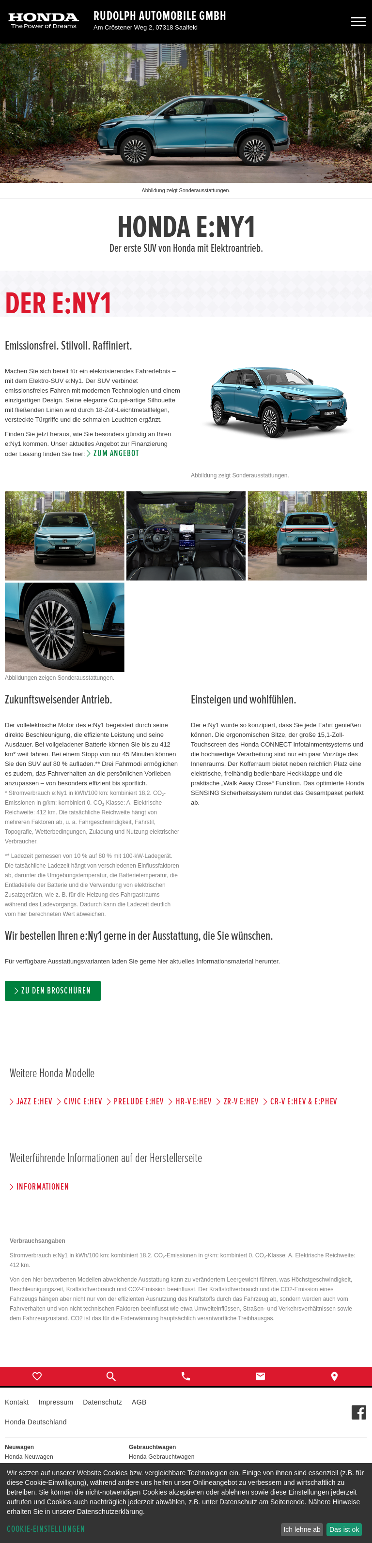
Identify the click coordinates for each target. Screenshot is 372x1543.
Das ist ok (344, 1529)
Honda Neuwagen (29, 1456)
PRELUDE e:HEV (139, 1101)
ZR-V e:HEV (241, 1101)
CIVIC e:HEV (83, 1101)
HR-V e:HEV (194, 1101)
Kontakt (17, 1402)
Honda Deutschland (36, 1422)
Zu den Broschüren (56, 990)
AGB (139, 1402)
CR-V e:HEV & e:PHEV (303, 1101)
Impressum (55, 1402)
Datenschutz (102, 1402)
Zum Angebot (116, 453)
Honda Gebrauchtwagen (162, 1456)
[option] (186, 157)
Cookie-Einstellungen (46, 1529)
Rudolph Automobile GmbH (160, 16)
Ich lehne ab (301, 1529)
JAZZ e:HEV (34, 1101)
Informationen (42, 1187)
